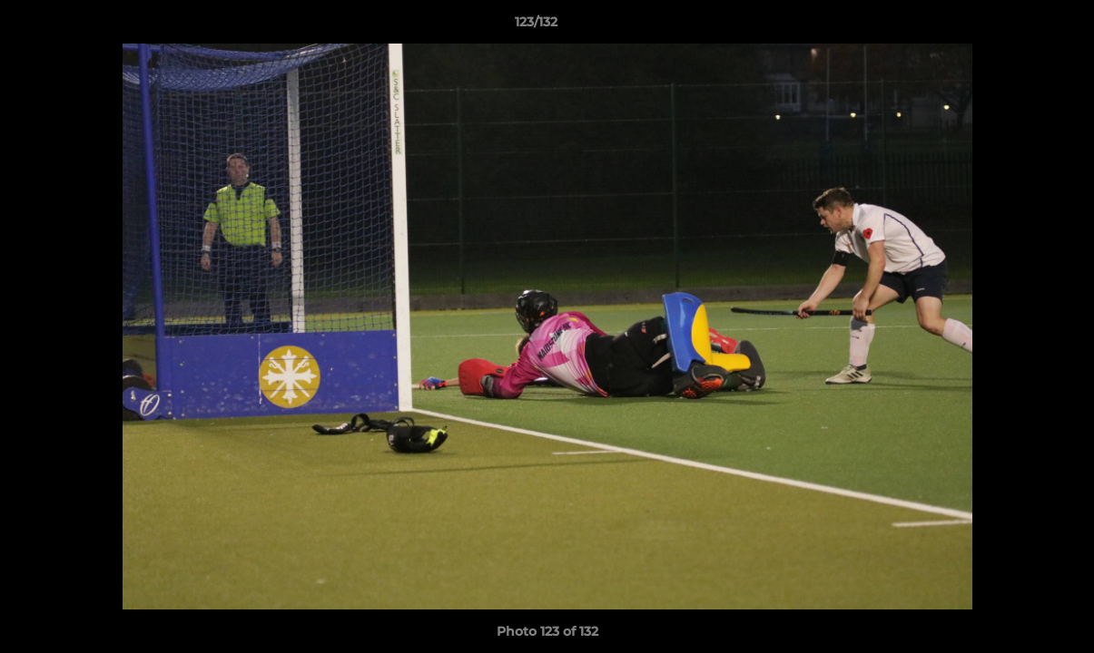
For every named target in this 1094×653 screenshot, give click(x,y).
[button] (1018, 26)
